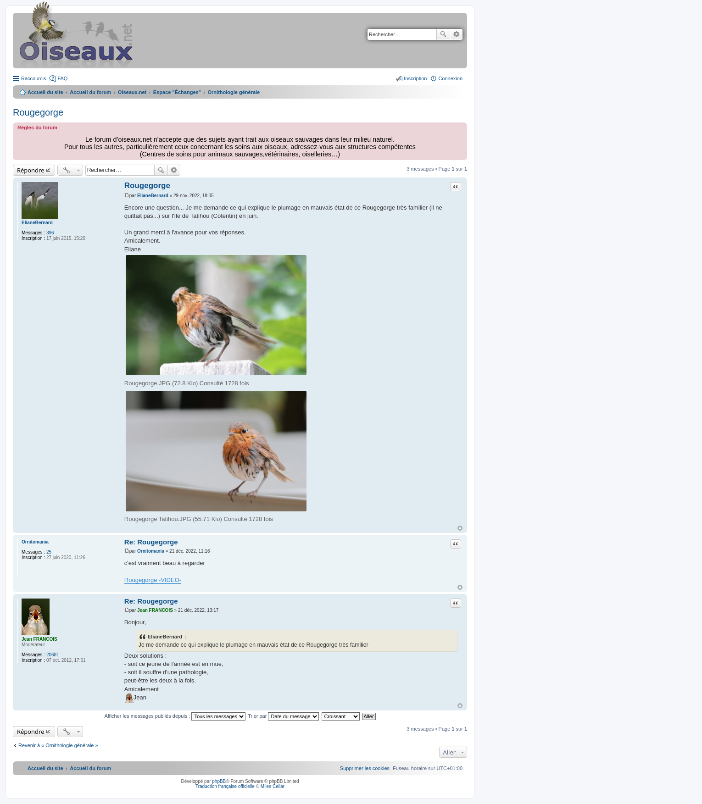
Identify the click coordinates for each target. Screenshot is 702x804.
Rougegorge (38, 112)
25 (48, 551)
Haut (459, 528)
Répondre (31, 170)
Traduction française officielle (225, 786)
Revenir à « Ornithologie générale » (58, 745)
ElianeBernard (37, 222)
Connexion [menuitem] (450, 78)
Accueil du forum (90, 92)
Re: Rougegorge (151, 542)
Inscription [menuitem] (415, 78)
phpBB (219, 781)
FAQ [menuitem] (62, 78)
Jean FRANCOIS (39, 639)
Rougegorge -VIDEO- (152, 580)
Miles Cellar (272, 786)
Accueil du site (45, 92)
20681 (52, 654)
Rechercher (443, 34)
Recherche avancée (456, 34)
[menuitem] (365, 768)
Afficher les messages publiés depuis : (174, 716)
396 (50, 232)
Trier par (283, 716)
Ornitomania (35, 541)
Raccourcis (33, 78)
